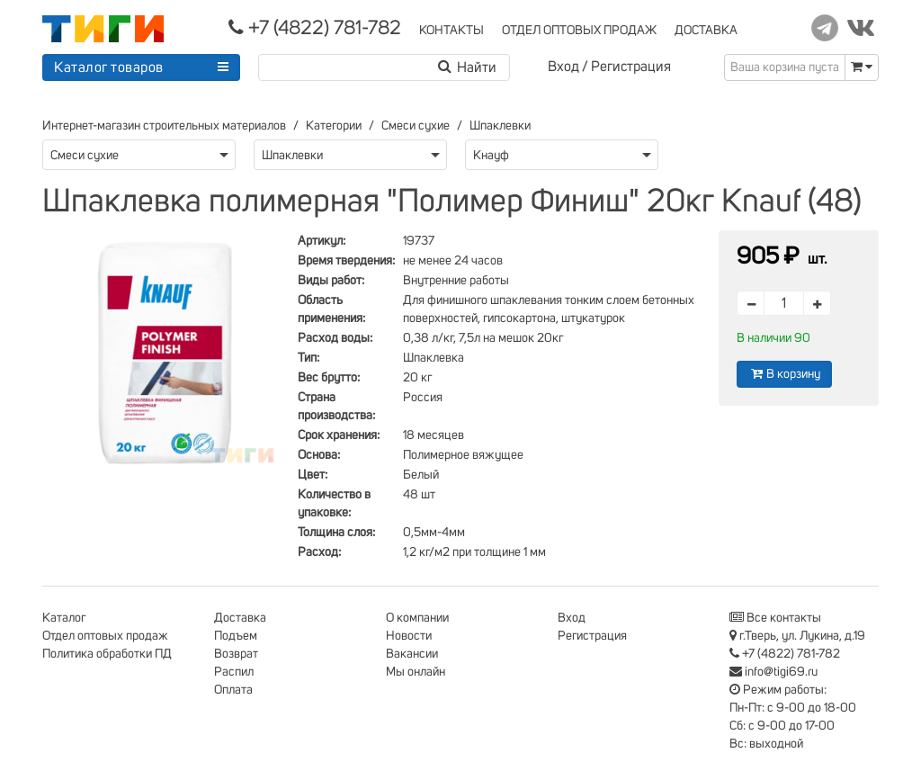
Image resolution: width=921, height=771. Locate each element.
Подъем (235, 636)
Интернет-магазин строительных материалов (164, 126)
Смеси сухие (415, 126)
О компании (417, 618)
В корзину (784, 374)
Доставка (240, 618)
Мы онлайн (415, 672)
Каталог (63, 618)
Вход (563, 66)
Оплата (233, 690)
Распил (234, 672)
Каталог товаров (109, 67)
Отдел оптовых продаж (105, 636)
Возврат (236, 654)
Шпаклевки (500, 126)
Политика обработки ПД (107, 654)
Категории (334, 126)
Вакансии (412, 654)
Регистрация (631, 66)
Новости (409, 636)
